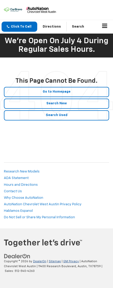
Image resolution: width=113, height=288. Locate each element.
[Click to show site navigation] (105, 27)
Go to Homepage (57, 91)
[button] (19, 27)
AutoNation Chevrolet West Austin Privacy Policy (42, 204)
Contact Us (13, 191)
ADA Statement (16, 178)
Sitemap (55, 261)
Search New (56, 103)
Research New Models (22, 171)
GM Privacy (71, 261)
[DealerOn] (17, 256)
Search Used (56, 115)
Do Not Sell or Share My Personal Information (39, 217)
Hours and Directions (21, 185)
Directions (52, 26)
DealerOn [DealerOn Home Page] (39, 261)
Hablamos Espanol (18, 211)
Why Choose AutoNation (23, 198)
